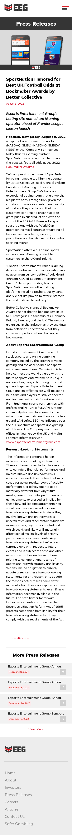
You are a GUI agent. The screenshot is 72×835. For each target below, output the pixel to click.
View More (36, 729)
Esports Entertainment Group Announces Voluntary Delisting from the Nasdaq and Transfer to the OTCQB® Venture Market (36, 682)
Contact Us (15, 816)
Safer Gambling (19, 823)
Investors (13, 787)
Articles (12, 809)
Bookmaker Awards (20, 167)
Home (10, 772)
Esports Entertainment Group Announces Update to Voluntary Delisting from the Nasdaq (36, 666)
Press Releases (20, 638)
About (10, 780)
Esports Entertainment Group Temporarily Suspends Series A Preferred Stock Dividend (36, 713)
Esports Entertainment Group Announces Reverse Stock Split (36, 698)
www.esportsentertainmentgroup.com (33, 442)
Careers (11, 801)
